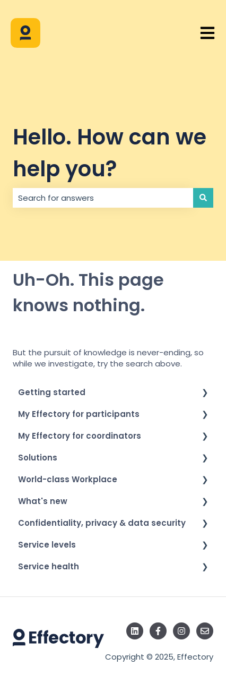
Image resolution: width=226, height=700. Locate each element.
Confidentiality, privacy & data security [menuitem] (102, 522)
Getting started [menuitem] (51, 392)
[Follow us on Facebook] (158, 630)
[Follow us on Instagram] (181, 630)
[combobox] (103, 198)
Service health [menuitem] (48, 566)
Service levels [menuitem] (47, 544)
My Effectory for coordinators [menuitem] (79, 435)
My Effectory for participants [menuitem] (79, 414)
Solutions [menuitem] (37, 457)
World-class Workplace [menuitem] (67, 479)
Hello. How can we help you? (109, 153)
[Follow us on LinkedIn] (134, 630)
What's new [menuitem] (42, 501)
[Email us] (204, 630)
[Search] (203, 198)
